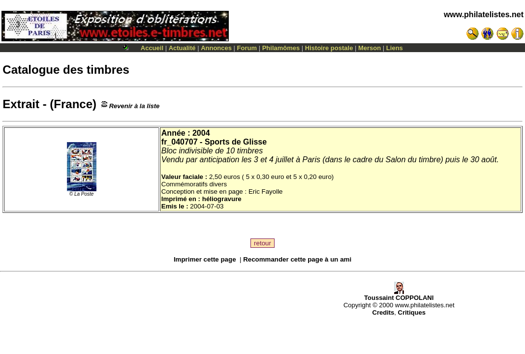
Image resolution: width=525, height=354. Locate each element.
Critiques (412, 312)
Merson (369, 48)
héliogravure (222, 199)
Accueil (152, 48)
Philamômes (281, 48)
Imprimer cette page (205, 259)
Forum (247, 48)
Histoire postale (329, 48)
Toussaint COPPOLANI (398, 294)
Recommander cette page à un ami (297, 259)
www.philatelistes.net (484, 14)
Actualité (182, 48)
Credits (383, 312)
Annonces (216, 48)
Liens (394, 48)
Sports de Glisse (236, 142)
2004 (201, 133)
